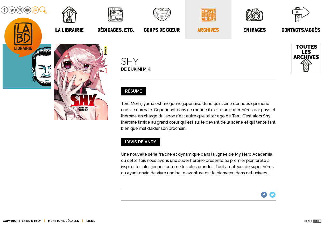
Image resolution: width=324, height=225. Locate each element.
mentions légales (63, 221)
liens (90, 221)
